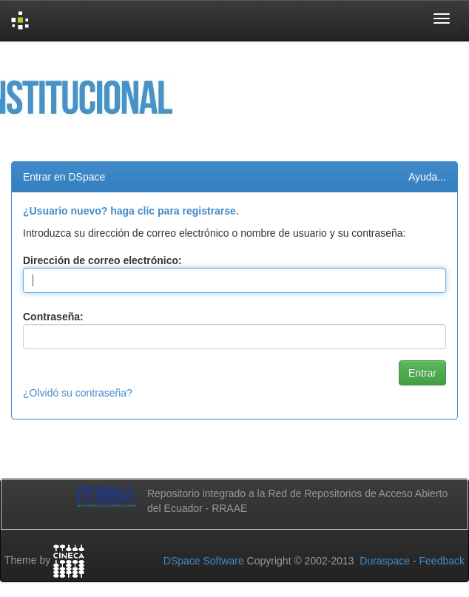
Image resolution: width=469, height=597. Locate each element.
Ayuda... (427, 177)
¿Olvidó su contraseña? (77, 393)
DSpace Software (203, 561)
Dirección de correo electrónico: (102, 260)
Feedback (442, 561)
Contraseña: (53, 317)
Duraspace (385, 561)
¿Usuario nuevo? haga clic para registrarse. (131, 211)
